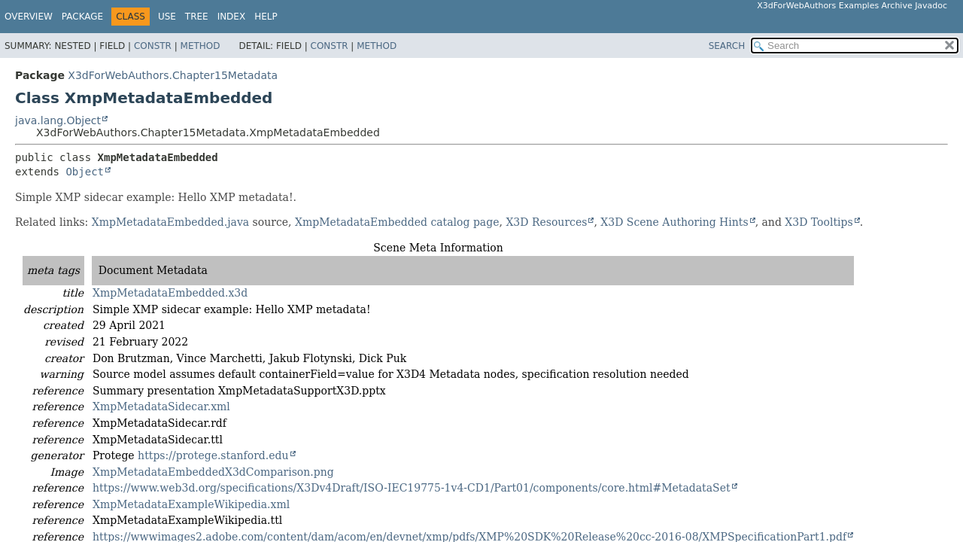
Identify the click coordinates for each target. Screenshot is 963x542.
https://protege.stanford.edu (213, 455)
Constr (153, 46)
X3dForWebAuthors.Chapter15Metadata (173, 75)
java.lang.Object (58, 120)
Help (266, 16)
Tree (196, 16)
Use (167, 16)
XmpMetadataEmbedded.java (170, 222)
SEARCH (727, 46)
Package (82, 16)
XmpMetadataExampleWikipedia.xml (191, 504)
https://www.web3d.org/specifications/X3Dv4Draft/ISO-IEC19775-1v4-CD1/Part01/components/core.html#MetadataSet (412, 488)
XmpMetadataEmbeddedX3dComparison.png (213, 472)
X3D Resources (546, 222)
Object (84, 172)
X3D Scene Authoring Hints (674, 222)
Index (231, 16)
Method (200, 46)
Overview (29, 16)
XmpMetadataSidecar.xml (161, 406)
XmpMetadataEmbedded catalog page (397, 222)
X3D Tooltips (818, 222)
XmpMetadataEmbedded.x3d (170, 293)
